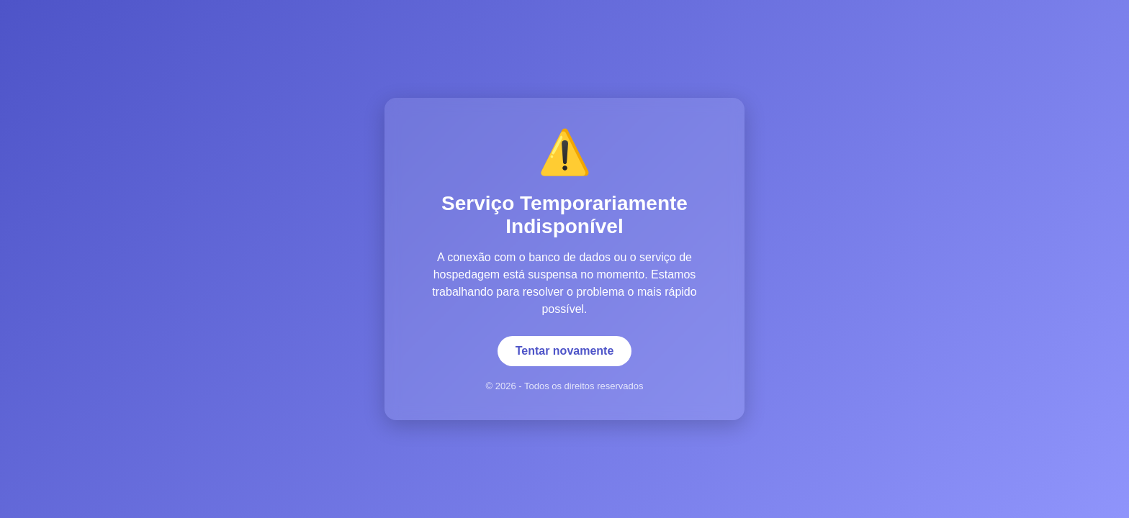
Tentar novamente (565, 351)
